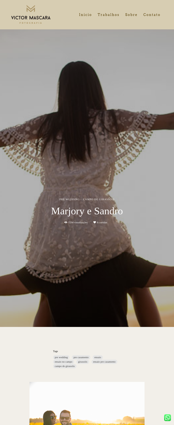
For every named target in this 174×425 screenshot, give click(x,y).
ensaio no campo (63, 361)
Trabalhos (109, 15)
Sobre (131, 15)
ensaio (97, 357)
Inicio (85, 15)
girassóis (82, 361)
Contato (152, 15)
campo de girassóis (65, 366)
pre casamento (81, 357)
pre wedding (61, 357)
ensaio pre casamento (104, 361)
